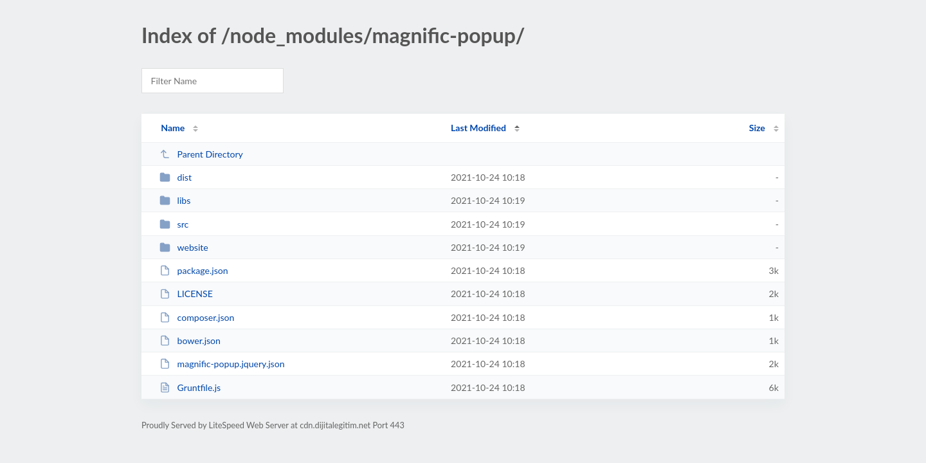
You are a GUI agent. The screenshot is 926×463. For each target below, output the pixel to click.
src (173, 224)
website (183, 247)
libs (174, 200)
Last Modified (478, 127)
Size (757, 127)
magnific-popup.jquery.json (221, 363)
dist (175, 177)
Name (173, 127)
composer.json (196, 317)
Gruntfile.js (190, 387)
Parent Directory (201, 154)
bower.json (190, 340)
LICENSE (186, 293)
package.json (193, 270)
